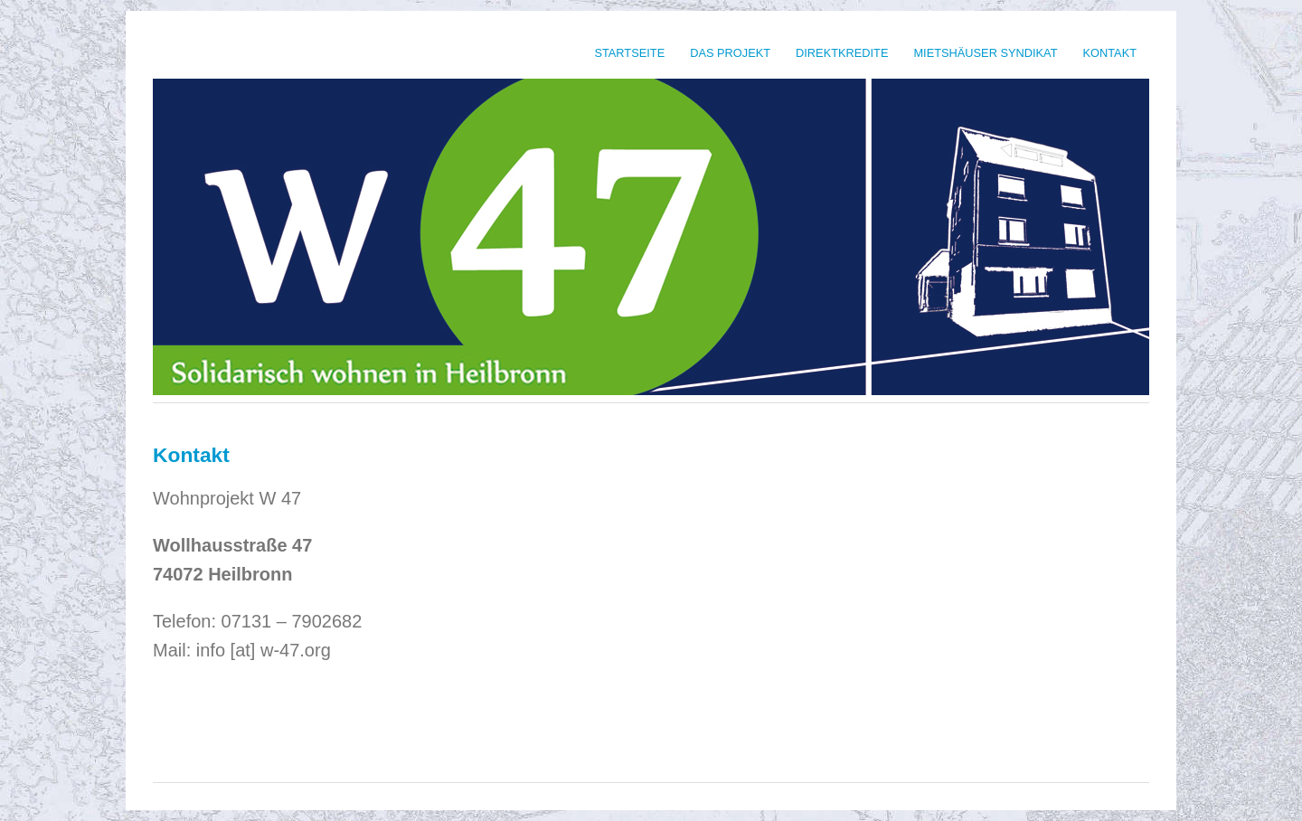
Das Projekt (730, 53)
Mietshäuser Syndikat (985, 53)
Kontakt (1110, 53)
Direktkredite (842, 53)
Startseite (629, 53)
